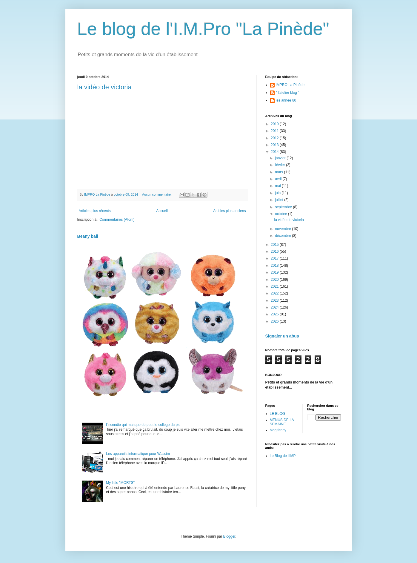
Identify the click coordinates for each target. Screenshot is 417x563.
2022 (275, 293)
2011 (275, 131)
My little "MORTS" (120, 483)
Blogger (229, 536)
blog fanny (278, 430)
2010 (275, 124)
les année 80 (286, 100)
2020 (275, 279)
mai (278, 186)
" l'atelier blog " (287, 92)
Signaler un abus (282, 336)
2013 (275, 145)
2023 (275, 300)
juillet (279, 200)
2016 (275, 251)
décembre (283, 236)
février (280, 165)
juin (278, 193)
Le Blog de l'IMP (283, 456)
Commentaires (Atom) (116, 219)
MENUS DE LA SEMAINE (282, 422)
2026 (275, 321)
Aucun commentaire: (157, 194)
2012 (275, 138)
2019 (275, 272)
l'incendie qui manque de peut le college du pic (143, 425)
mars (279, 172)
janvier (281, 158)
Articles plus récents (95, 211)
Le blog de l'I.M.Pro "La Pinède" (203, 29)
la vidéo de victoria (104, 87)
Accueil (162, 211)
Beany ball (87, 236)
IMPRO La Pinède (290, 85)
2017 (275, 258)
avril (278, 179)
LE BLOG (277, 414)
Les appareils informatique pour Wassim (138, 454)
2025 (275, 314)
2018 (275, 265)
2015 (275, 245)
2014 (275, 152)
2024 (275, 307)
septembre (284, 207)
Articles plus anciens (229, 211)
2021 (275, 286)
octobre (281, 214)
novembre (283, 229)
